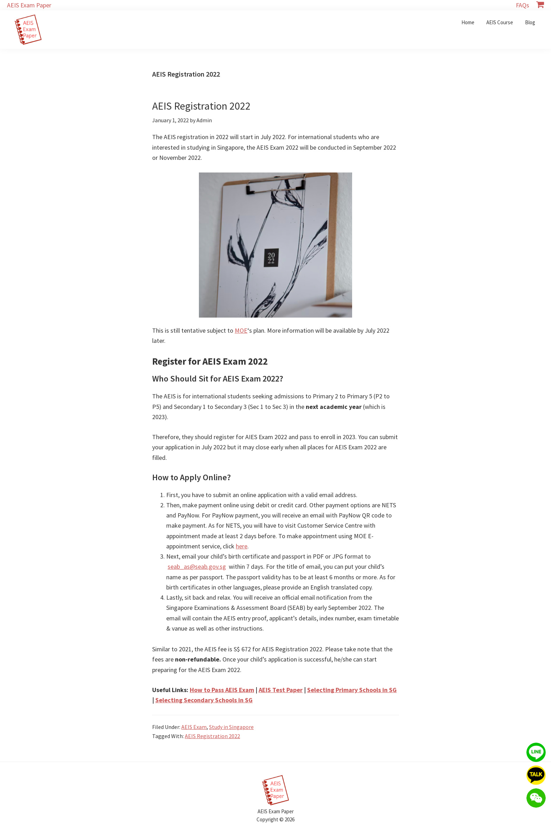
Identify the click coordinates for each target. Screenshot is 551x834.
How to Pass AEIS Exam (222, 690)
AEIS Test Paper (281, 690)
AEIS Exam (194, 726)
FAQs (522, 5)
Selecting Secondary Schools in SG (204, 700)
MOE (241, 330)
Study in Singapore (231, 726)
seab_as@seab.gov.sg (197, 566)
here (241, 546)
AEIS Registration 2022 (201, 105)
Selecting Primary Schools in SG (352, 690)
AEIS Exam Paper (29, 5)
